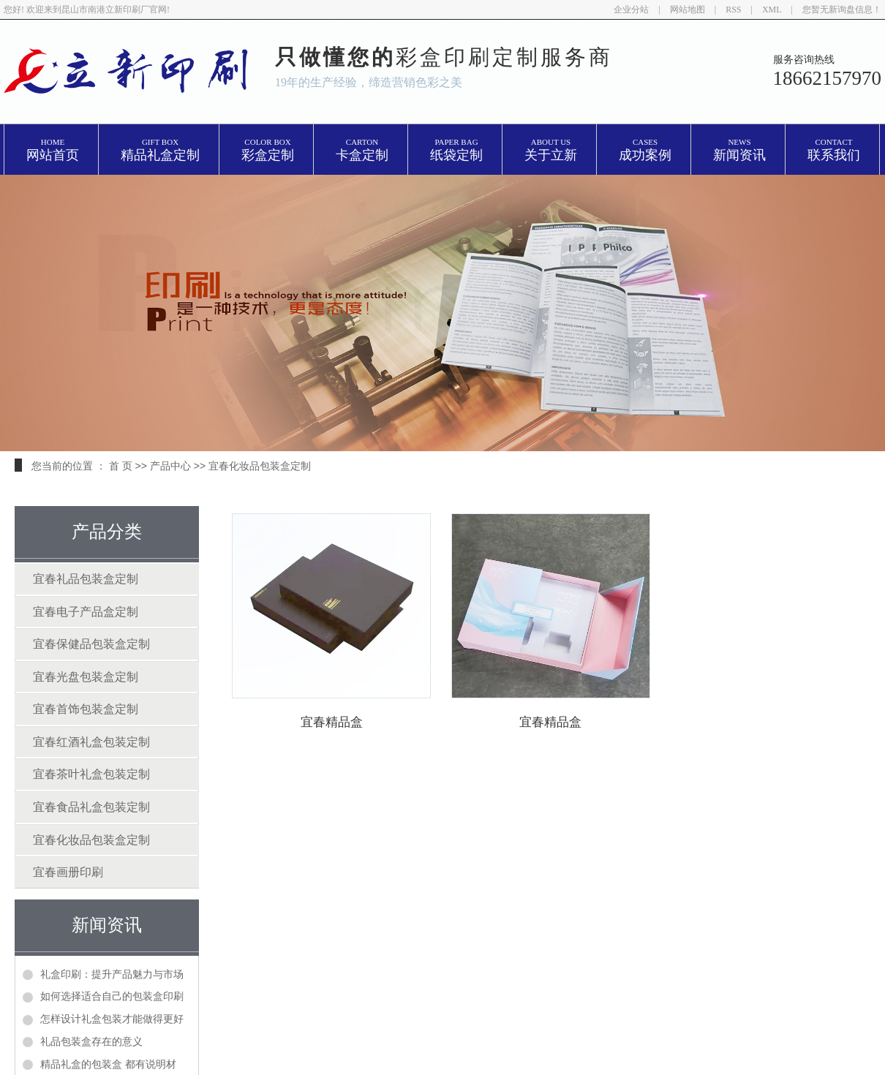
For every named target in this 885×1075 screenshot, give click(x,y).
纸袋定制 (456, 150)
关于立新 (550, 150)
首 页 (120, 466)
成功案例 (645, 150)
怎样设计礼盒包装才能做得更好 (112, 1019)
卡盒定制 (362, 150)
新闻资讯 (739, 150)
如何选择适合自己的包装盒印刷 (112, 996)
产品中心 (170, 466)
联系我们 (833, 150)
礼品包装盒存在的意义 (91, 1041)
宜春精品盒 (339, 722)
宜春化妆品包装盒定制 (259, 466)
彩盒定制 (267, 150)
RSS (733, 9)
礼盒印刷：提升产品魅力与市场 (112, 974)
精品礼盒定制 (160, 150)
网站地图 (687, 9)
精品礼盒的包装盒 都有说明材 (108, 1064)
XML (772, 9)
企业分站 (631, 9)
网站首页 (52, 150)
